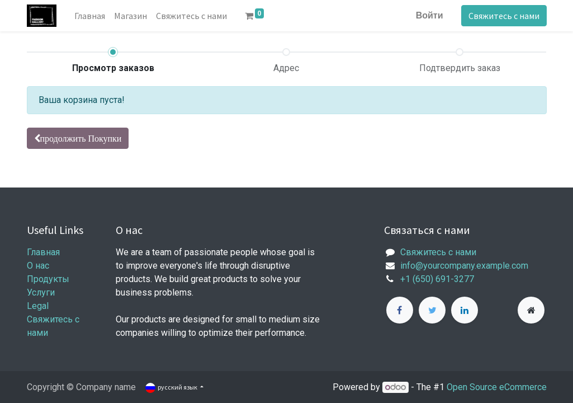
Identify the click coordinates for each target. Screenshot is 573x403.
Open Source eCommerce (497, 387)
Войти (429, 15)
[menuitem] (90, 15)
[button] (78, 138)
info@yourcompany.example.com (464, 265)
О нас (38, 265)
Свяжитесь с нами (503, 15)
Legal (38, 306)
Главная (43, 252)
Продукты (48, 279)
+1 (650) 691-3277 (437, 279)
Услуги (41, 292)
